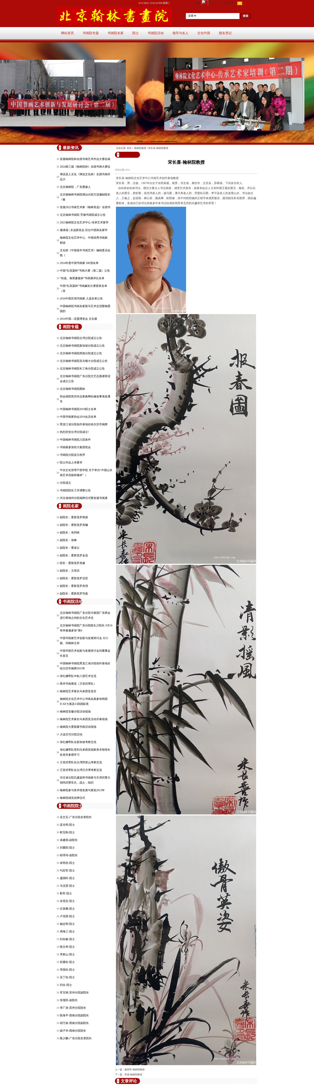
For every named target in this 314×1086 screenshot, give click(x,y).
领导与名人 (180, 33)
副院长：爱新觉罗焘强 (74, 585)
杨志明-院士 (67, 923)
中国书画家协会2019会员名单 (78, 416)
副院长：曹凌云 (70, 547)
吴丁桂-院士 (67, 977)
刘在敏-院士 (67, 939)
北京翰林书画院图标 (72, 388)
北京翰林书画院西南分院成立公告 (81, 353)
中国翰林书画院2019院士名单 (78, 409)
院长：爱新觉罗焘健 (72, 563)
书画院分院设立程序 (72, 454)
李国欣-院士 (67, 969)
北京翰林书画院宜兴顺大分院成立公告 (84, 360)
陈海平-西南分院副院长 (74, 1015)
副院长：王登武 (70, 570)
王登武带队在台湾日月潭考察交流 (81, 769)
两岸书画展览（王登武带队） (78, 683)
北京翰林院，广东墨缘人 (75, 186)
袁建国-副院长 (69, 840)
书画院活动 (156, 33)
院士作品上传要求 (71, 462)
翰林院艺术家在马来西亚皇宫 (78, 691)
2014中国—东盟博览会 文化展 (78, 318)
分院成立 (65, 482)
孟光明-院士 (67, 824)
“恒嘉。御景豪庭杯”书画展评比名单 (82, 278)
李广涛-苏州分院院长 (73, 1007)
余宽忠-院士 (67, 901)
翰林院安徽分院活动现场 (75, 711)
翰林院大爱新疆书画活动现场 (78, 726)
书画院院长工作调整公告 (75, 490)
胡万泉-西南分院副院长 (74, 1023)
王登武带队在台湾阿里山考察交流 (81, 762)
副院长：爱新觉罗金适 (74, 555)
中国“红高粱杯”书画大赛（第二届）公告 (85, 270)
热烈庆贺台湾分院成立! (74, 432)
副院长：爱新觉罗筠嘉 (74, 593)
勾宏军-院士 (67, 870)
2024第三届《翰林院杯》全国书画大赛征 (85, 166)
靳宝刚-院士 (67, 832)
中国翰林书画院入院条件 (75, 439)
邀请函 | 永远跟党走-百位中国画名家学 (84, 230)
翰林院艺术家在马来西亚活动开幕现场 (84, 719)
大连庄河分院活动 (71, 734)
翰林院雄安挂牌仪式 (72, 797)
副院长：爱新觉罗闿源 (74, 517)
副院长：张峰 (68, 540)
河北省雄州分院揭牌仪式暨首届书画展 (84, 498)
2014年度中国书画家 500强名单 (79, 263)
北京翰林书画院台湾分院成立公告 (81, 338)
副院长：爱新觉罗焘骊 (74, 524)
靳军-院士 (66, 893)
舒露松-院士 (67, 962)
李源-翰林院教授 (133, 1074)
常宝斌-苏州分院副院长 (74, 992)
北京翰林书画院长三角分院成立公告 (82, 368)
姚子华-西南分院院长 (73, 1030)
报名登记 (225, 33)
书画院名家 (116, 33)
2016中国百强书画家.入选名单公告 (81, 298)
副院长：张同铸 (70, 532)
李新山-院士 (67, 954)
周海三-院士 (67, 931)
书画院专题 (91, 33)
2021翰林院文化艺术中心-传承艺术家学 (84, 222)
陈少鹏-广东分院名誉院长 (76, 1038)
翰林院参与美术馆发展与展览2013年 (82, 790)
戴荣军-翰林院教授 (135, 1069)
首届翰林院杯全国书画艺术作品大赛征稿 (85, 159)
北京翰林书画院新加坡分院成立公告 (82, 345)
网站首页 (67, 33)
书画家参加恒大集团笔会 (75, 447)
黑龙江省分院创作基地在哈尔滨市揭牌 (84, 424)
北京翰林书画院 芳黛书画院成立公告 (83, 214)
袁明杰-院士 (67, 862)
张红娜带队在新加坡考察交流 (78, 742)
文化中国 (203, 33)
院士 (135, 33)
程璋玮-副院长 (69, 855)
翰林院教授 (140, 148)
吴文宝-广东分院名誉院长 (76, 817)
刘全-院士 (66, 984)
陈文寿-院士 (67, 946)
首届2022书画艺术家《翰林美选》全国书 (85, 207)
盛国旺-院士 (67, 878)
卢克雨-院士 (67, 916)
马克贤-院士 (67, 885)
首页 (129, 148)
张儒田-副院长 (69, 1000)
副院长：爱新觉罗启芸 (74, 578)
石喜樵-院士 (67, 908)
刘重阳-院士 (67, 847)
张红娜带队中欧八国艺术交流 (78, 676)
